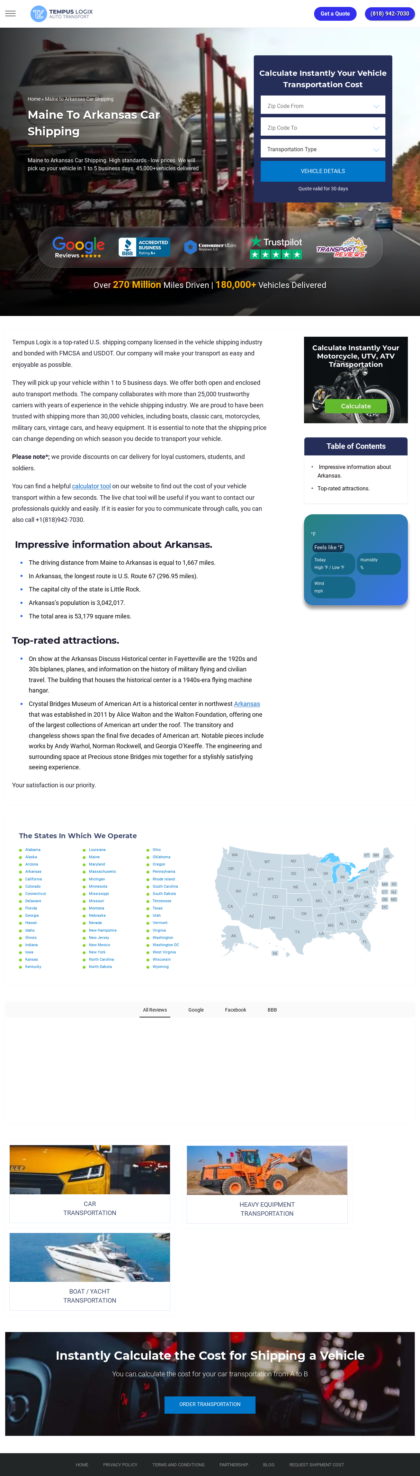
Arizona (32, 864)
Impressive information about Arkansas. (354, 471)
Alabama (34, 849)
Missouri (97, 900)
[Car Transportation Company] (11, 1396)
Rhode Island (165, 879)
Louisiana (98, 849)
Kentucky (34, 966)
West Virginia (165, 952)
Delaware (34, 900)
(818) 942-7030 (389, 13)
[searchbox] (299, 106)
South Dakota (165, 893)
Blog (269, 1365)
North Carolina (103, 959)
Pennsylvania (165, 871)
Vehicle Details (323, 171)
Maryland (98, 864)
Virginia (160, 930)
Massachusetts (103, 871)
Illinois (31, 937)
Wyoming (162, 966)
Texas (158, 908)
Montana (97, 908)
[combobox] (323, 106)
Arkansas (247, 703)
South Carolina (167, 886)
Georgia (32, 915)
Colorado (34, 886)
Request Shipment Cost (316, 1365)
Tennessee (162, 900)
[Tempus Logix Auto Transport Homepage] (51, 13)
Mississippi (99, 893)
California (34, 879)
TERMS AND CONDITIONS (178, 1365)
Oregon (159, 864)
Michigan (97, 879)
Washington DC (167, 944)
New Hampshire (104, 930)
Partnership (234, 1365)
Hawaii (31, 922)
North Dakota (101, 966)
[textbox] (323, 149)
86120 (77, 1445)
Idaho (30, 930)
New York (98, 952)
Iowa (29, 952)
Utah (157, 915)
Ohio (157, 849)
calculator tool (91, 486)
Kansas (32, 959)
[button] (5, 1024)
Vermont (161, 922)
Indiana (32, 944)
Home (34, 99)
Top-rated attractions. (344, 488)
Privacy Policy (120, 1365)
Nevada (96, 922)
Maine (94, 856)
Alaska (31, 856)
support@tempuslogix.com (75, 1436)
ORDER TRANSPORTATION (210, 1306)
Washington (164, 937)
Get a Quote (335, 13)
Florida (31, 908)
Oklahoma (162, 856)
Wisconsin (162, 959)
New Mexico (100, 944)
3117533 (36, 1445)
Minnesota (99, 886)
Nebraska (98, 915)
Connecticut (36, 893)
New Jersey (99, 937)
